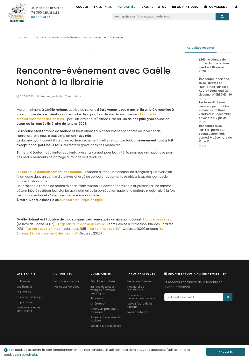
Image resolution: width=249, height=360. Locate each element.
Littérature (97, 304)
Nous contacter (138, 312)
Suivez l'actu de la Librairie (139, 305)
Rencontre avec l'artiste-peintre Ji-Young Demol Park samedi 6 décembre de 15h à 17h (215, 133)
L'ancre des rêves (157, 219)
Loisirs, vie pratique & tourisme (104, 310)
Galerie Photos (153, 7)
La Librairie (103, 7)
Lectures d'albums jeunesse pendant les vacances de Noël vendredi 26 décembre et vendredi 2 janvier (215, 110)
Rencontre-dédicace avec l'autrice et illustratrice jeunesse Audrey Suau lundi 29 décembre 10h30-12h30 (215, 87)
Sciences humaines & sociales (105, 319)
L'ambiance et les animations (28, 309)
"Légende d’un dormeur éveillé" (81, 224)
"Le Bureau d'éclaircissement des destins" (50, 172)
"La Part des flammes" (44, 229)
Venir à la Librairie (139, 281)
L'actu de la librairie (66, 281)
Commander (216, 7)
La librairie (23, 281)
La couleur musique (30, 297)
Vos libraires (24, 287)
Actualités (127, 7)
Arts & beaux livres (102, 281)
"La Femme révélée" (105, 229)
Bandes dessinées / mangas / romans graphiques (103, 290)
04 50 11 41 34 (40, 17)
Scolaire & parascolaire (106, 326)
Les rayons (24, 292)
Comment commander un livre (141, 296)
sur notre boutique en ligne (81, 200)
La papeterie (25, 302)
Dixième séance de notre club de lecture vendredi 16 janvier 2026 (214, 65)
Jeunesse (96, 298)
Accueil (82, 7)
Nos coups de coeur (67, 287)
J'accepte (225, 351)
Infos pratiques (185, 7)
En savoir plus (27, 354)
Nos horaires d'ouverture (135, 288)
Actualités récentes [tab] (201, 48)
